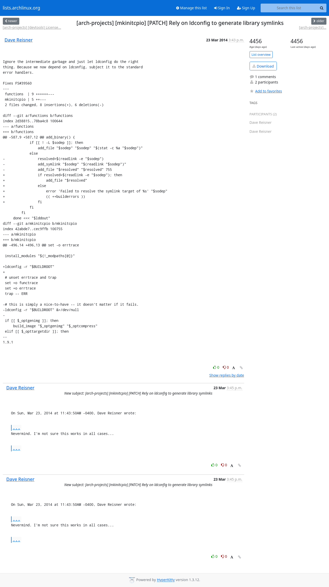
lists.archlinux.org (21, 8)
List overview (261, 54)
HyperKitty (166, 579)
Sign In (222, 7)
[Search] (321, 8)
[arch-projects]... (312, 27)
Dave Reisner (19, 40)
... (16, 427)
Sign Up (246, 7)
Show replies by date (226, 375)
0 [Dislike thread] (226, 367)
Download (263, 66)
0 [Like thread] (216, 367)
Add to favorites (266, 91)
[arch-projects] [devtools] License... (32, 27)
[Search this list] (289, 8)
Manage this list (191, 7)
